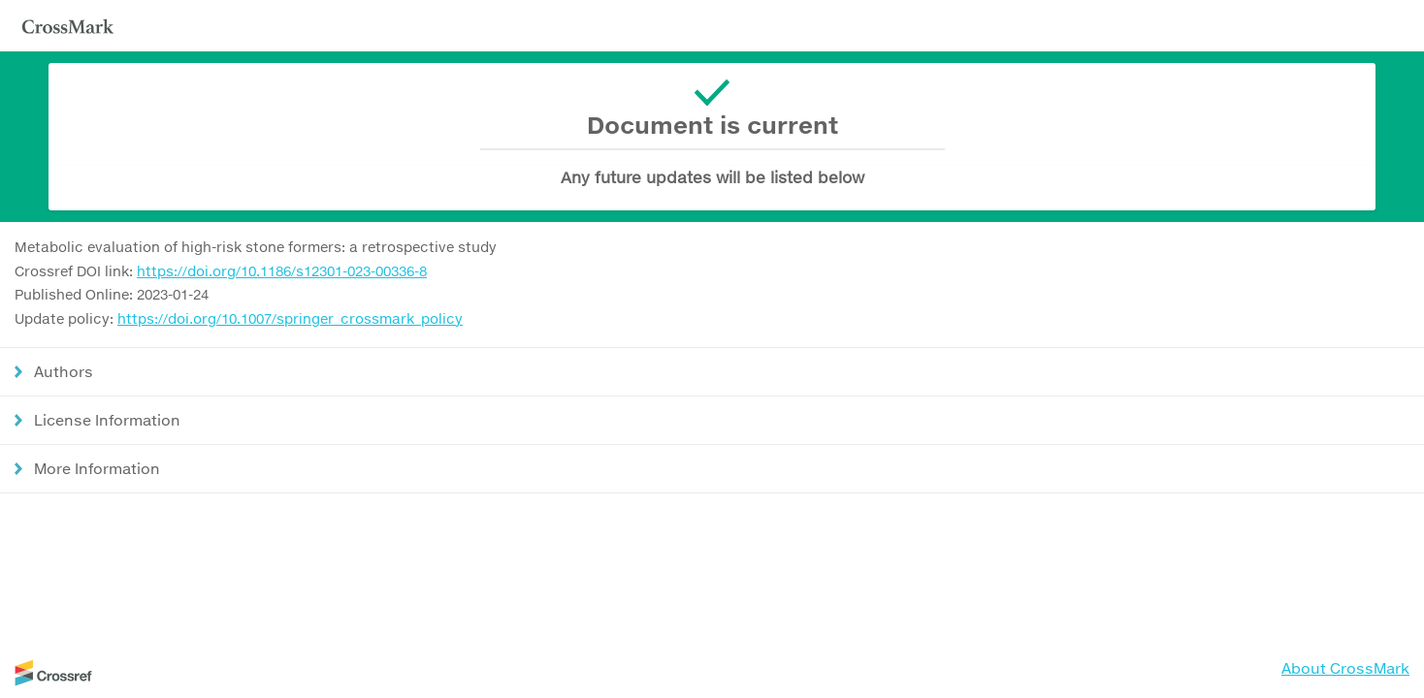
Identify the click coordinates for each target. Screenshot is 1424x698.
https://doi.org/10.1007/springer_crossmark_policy (290, 318)
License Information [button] (107, 419)
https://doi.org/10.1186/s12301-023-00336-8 (282, 271)
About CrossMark (1345, 668)
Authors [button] (63, 371)
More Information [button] (97, 468)
